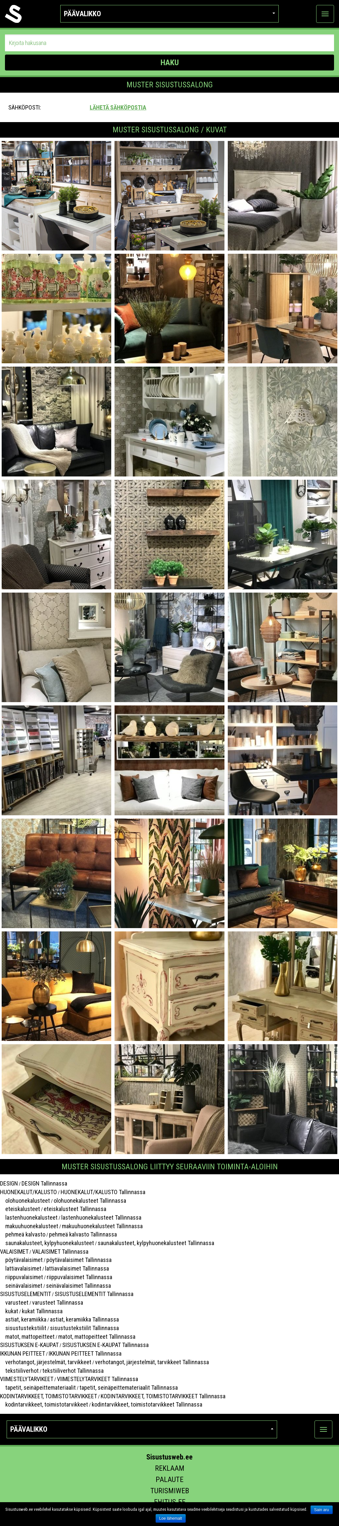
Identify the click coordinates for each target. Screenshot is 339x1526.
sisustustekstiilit (23, 1327)
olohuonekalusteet (25, 1200)
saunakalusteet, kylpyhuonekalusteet (47, 1242)
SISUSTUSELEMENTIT (25, 1293)
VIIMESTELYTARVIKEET (26, 1378)
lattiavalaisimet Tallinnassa (77, 1268)
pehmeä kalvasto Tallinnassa (83, 1234)
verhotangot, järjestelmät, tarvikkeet (45, 1362)
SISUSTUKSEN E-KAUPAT (29, 1344)
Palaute (169, 1479)
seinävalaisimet (21, 1285)
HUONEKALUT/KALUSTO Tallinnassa (103, 1192)
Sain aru (321, 1509)
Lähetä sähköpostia (118, 107)
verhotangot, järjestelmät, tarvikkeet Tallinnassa (152, 1362)
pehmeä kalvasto (22, 1234)
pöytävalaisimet (21, 1259)
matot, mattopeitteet (27, 1336)
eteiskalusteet (20, 1208)
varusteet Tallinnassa (57, 1302)
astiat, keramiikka (23, 1319)
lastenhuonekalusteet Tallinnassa (101, 1217)
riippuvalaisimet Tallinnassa (79, 1277)
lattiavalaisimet (20, 1268)
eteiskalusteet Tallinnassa (75, 1208)
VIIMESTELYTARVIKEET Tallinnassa (97, 1378)
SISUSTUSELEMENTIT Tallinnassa (94, 1293)
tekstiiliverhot (19, 1370)
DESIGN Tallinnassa (44, 1183)
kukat (9, 1311)
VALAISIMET (14, 1251)
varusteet (14, 1302)
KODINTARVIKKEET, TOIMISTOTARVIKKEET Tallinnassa (163, 1396)
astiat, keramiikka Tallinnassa (84, 1319)
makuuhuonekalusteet (29, 1226)
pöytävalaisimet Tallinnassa (79, 1259)
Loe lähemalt (170, 1518)
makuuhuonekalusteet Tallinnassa (102, 1226)
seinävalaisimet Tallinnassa (78, 1285)
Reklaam (169, 1468)
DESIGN (9, 1183)
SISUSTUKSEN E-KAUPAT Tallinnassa (105, 1344)
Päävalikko (169, 14)
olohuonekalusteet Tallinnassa (90, 1200)
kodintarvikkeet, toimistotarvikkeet (44, 1404)
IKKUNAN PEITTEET (22, 1353)
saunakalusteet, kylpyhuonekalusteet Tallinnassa (156, 1242)
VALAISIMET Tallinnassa (60, 1251)
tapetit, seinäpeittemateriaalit (38, 1387)
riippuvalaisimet (21, 1277)
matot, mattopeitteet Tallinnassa (96, 1336)
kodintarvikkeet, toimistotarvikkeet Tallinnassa (147, 1404)
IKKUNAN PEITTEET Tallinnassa (85, 1353)
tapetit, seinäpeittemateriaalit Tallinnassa (128, 1387)
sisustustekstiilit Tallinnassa (84, 1327)
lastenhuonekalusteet (29, 1217)
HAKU (170, 62)
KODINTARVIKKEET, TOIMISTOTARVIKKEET (48, 1396)
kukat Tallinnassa (42, 1311)
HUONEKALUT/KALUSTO (28, 1192)
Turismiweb (169, 1491)
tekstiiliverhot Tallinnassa (73, 1370)
